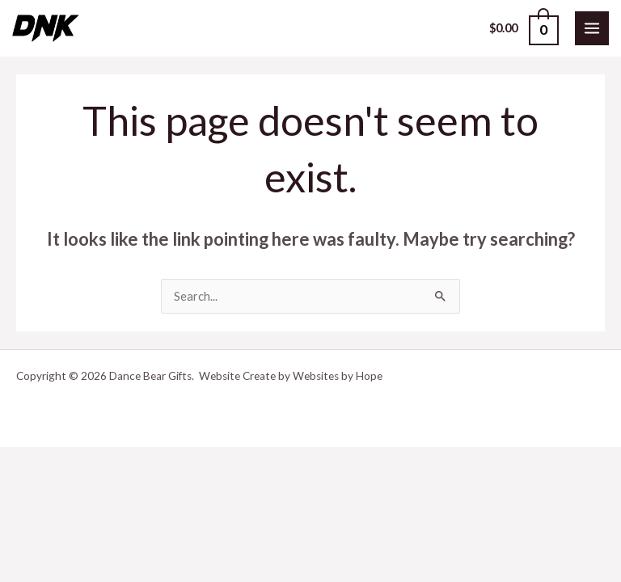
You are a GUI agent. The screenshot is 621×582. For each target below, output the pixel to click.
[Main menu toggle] (592, 28)
